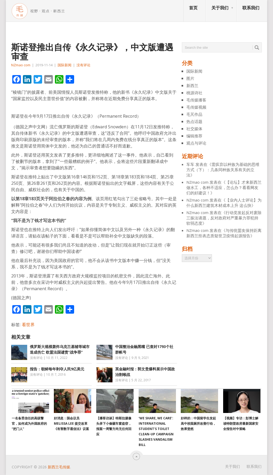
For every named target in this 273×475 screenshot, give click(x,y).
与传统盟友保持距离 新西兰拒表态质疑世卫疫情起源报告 (224, 233)
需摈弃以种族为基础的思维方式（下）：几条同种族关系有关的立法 (222, 170)
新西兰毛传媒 (59, 466)
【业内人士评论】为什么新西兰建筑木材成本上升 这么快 (224, 202)
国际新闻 (64, 65)
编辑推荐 (194, 135)
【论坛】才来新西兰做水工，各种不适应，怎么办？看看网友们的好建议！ (224, 187)
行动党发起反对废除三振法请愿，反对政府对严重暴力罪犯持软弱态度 (224, 218)
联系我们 (250, 8)
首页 (193, 8)
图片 (190, 78)
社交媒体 (194, 128)
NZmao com (20, 65)
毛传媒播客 (196, 100)
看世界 (28, 324)
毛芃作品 (194, 114)
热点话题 (194, 121)
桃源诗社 (194, 92)
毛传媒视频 (196, 107)
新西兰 (192, 85)
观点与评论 (196, 143)
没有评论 (83, 65)
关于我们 (219, 8)
